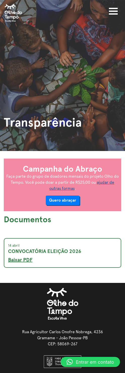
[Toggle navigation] (113, 11)
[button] (90, 362)
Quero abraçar (62, 200)
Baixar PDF (20, 260)
